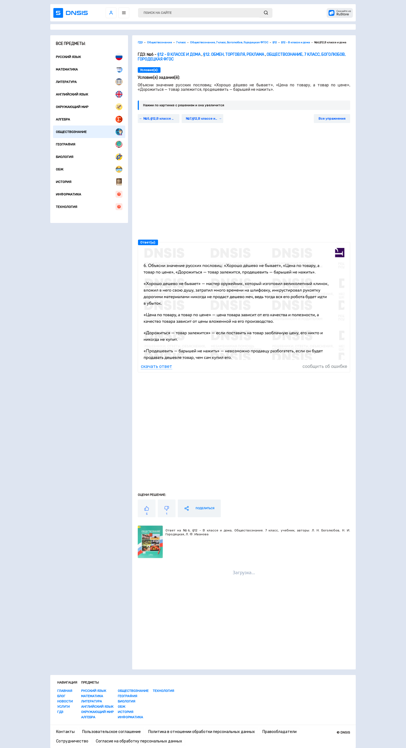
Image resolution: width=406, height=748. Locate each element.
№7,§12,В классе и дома (204, 119)
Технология (89, 206)
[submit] (265, 13)
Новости (65, 701)
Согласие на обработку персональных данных (139, 741)
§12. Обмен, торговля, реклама (233, 54)
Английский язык (89, 94)
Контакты (65, 731)
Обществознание (89, 131)
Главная (64, 691)
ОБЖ (89, 169)
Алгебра (89, 119)
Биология (89, 156)
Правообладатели (279, 731)
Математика (89, 69)
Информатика (89, 194)
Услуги (63, 707)
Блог (61, 696)
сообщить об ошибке (324, 366)
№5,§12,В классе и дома (161, 119)
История (89, 181)
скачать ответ (156, 366)
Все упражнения (332, 119)
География (89, 144)
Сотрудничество (72, 741)
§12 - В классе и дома (179, 54)
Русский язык (89, 56)
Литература (89, 81)
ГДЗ (60, 712)
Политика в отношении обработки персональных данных (201, 731)
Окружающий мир (89, 106)
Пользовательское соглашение (111, 731)
